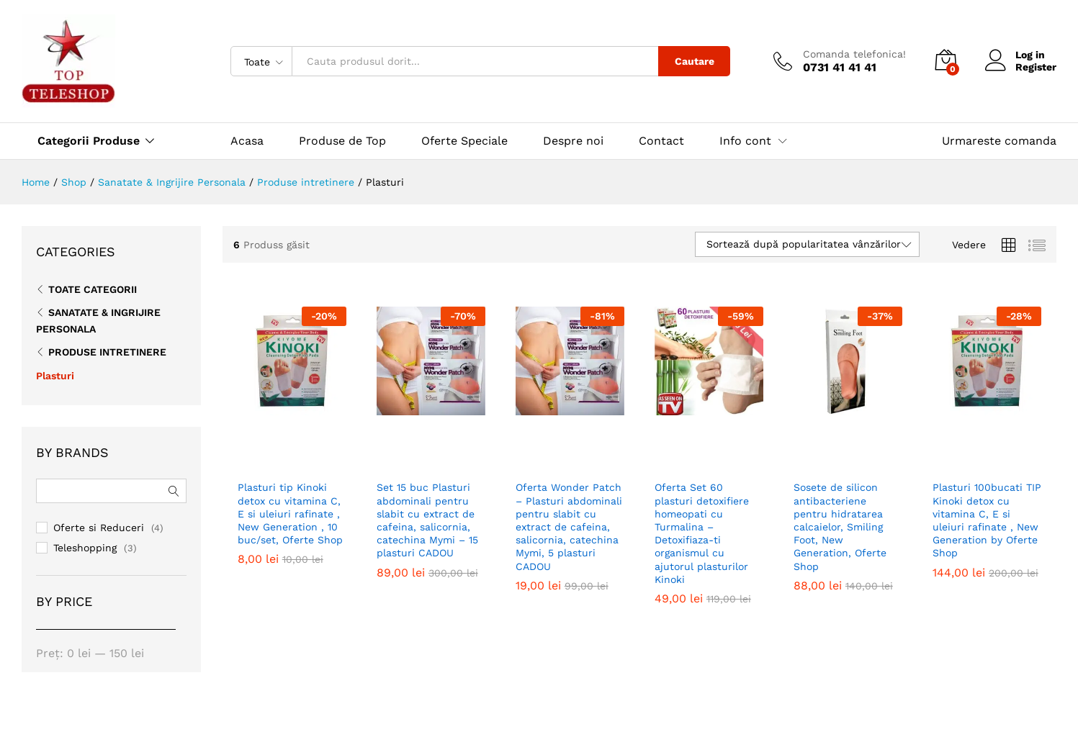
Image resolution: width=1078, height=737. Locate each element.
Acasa (247, 141)
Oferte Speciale (464, 141)
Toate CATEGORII (92, 289)
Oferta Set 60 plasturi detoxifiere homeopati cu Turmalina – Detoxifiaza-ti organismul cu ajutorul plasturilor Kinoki (702, 509)
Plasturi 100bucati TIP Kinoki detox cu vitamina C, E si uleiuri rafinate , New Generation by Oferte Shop (987, 509)
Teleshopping (85, 547)
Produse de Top (342, 141)
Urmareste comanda (999, 141)
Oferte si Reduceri (98, 527)
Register (1035, 67)
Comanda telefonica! (854, 54)
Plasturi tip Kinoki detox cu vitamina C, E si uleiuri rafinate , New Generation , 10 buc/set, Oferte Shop (290, 509)
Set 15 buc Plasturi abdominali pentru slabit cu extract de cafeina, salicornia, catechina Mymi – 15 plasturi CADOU (427, 509)
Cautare (694, 61)
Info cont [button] (745, 141)
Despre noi (573, 141)
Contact (661, 141)
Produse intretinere (107, 352)
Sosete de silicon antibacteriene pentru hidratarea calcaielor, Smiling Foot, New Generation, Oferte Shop (840, 509)
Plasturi (55, 375)
